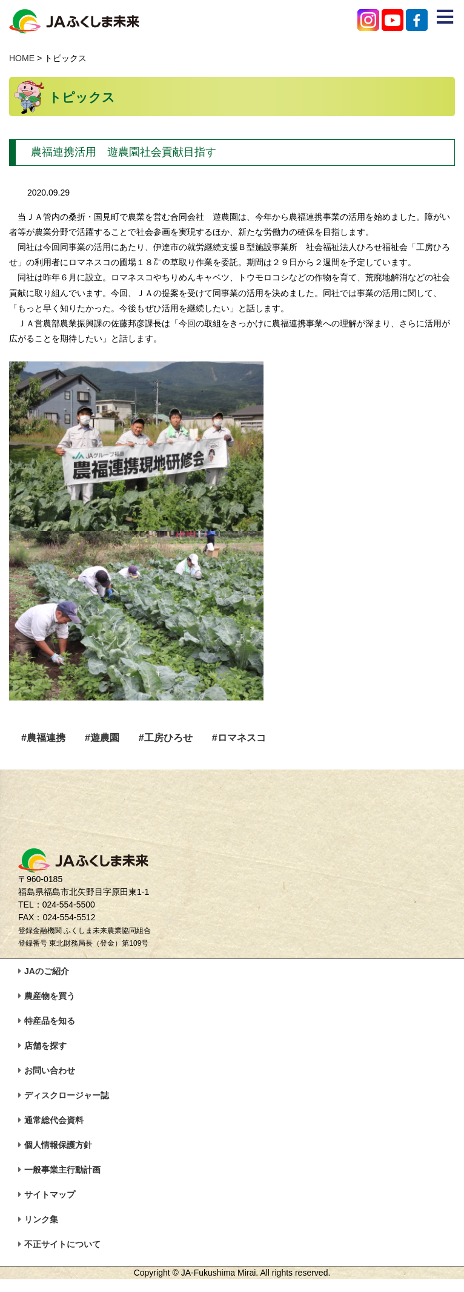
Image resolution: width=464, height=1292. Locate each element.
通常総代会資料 (54, 1120)
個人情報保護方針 (58, 1145)
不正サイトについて (62, 1244)
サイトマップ (49, 1194)
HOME (22, 58)
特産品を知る (49, 1021)
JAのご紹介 (46, 971)
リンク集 (41, 1219)
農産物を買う (49, 996)
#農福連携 (43, 738)
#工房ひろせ (166, 738)
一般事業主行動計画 (62, 1170)
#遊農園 (102, 738)
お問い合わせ (49, 1070)
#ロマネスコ (239, 738)
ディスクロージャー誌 (66, 1095)
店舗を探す (45, 1045)
